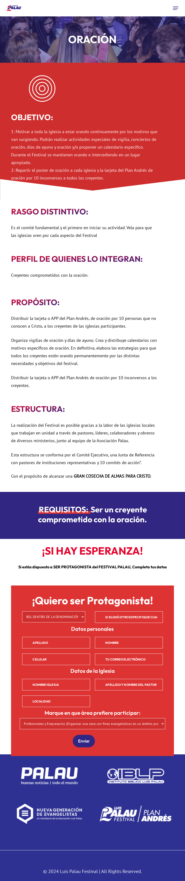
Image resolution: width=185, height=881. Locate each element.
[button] (175, 8)
